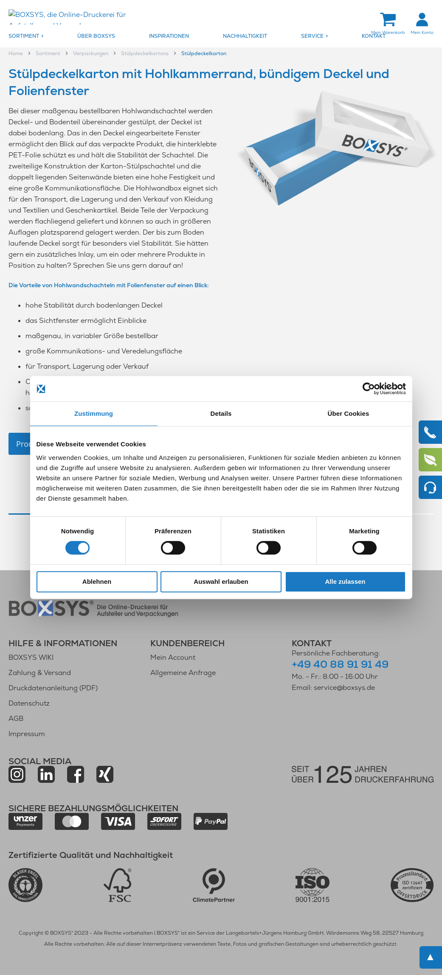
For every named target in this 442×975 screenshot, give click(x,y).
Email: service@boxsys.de (333, 687)
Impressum (26, 733)
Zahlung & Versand (39, 672)
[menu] (221, 36)
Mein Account (172, 657)
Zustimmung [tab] (93, 413)
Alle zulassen (345, 581)
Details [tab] (221, 413)
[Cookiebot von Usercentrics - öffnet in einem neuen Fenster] (369, 388)
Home (16, 53)
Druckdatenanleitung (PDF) (53, 688)
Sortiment (49, 53)
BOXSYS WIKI (30, 657)
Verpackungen (91, 53)
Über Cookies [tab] (348, 413)
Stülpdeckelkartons (145, 53)
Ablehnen (96, 581)
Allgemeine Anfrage (183, 672)
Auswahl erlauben (221, 581)
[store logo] (78, 17)
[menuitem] (40, 36)
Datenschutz (29, 703)
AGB (15, 718)
